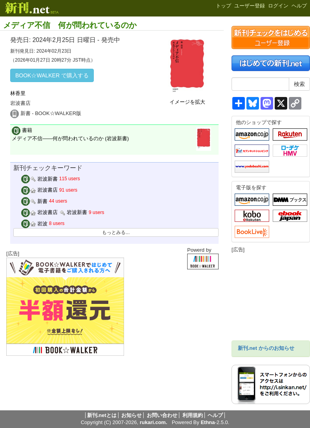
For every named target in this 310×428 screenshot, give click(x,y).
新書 (34, 201)
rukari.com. (153, 422)
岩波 (34, 224)
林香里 (18, 93)
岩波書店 (39, 190)
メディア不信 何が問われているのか (70, 25)
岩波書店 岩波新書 (54, 212)
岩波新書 (39, 179)
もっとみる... (115, 232)
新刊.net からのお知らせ (266, 348)
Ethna (208, 422)
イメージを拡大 (187, 102)
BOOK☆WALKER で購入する (52, 75)
